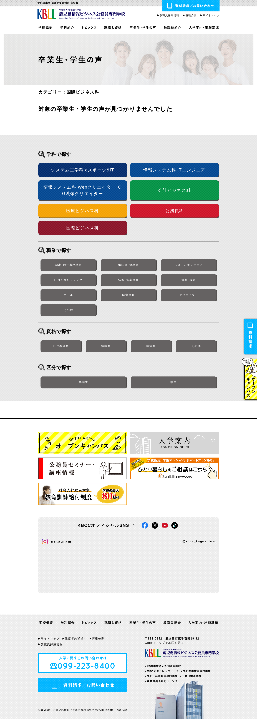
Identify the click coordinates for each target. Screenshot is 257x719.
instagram (57, 542)
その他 (68, 309)
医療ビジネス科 (82, 210)
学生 (173, 382)
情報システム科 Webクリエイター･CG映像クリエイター (82, 190)
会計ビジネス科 (174, 190)
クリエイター (188, 294)
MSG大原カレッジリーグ (162, 671)
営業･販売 (189, 279)
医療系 (151, 346)
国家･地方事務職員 (68, 264)
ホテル (68, 294)
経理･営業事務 (128, 279)
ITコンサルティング (68, 279)
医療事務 (128, 294)
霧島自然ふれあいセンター (163, 681)
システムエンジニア (189, 264)
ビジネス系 (61, 346)
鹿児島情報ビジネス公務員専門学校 (81, 14)
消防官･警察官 (128, 264)
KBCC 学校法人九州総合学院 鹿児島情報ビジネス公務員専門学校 (182, 654)
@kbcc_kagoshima (198, 541)
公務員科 (174, 210)
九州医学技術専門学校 (197, 671)
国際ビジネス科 (82, 227)
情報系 (106, 346)
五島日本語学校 (191, 676)
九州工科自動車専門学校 (162, 676)
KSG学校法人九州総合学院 (164, 666)
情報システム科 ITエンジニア (174, 170)
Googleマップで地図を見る (164, 642)
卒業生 (83, 382)
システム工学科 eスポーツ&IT (82, 170)
